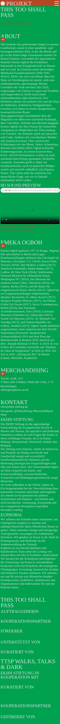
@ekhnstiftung (23, 411)
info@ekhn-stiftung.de (14, 406)
